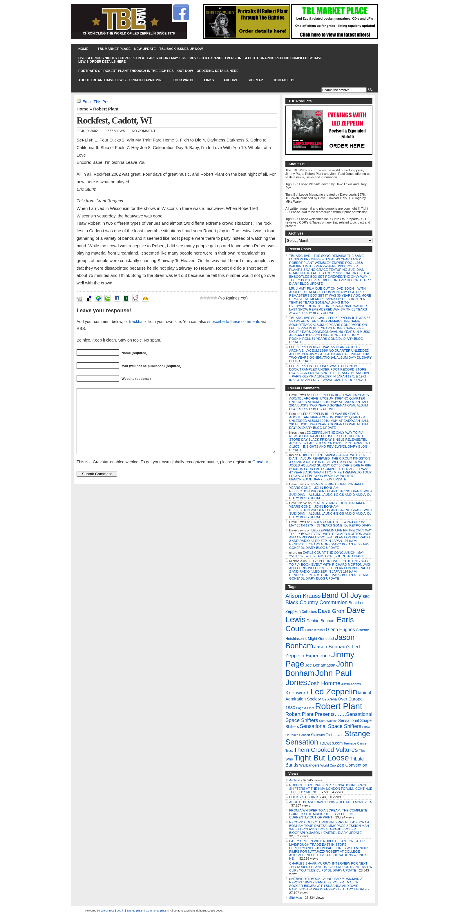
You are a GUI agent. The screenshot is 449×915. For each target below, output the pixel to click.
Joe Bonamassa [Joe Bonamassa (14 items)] (320, 665)
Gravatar (260, 475)
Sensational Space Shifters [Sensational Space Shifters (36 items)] (330, 726)
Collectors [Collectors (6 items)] (309, 612)
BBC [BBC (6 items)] (366, 597)
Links (209, 80)
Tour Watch (184, 80)
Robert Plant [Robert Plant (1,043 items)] (338, 706)
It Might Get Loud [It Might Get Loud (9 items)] (319, 638)
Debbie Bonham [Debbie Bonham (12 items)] (321, 620)
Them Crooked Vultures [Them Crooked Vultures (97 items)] (326, 749)
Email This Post (96, 101)
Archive (230, 80)
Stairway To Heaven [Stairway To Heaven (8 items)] (327, 735)
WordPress (107, 910)
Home (83, 48)
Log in (120, 910)
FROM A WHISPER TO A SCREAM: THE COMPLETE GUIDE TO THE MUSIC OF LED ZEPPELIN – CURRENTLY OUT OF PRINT (328, 814)
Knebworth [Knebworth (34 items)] (297, 693)
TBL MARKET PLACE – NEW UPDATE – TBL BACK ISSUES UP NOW (150, 48)
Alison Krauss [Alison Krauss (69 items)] (303, 596)
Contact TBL (284, 80)
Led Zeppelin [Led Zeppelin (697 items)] (333, 691)
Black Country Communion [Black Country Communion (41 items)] (316, 602)
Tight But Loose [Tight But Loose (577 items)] (321, 757)
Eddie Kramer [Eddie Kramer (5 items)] (315, 630)
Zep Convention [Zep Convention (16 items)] (352, 764)
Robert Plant (105, 109)
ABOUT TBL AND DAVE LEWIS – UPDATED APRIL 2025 (120, 80)
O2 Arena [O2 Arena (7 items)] (329, 699)
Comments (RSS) (157, 910)
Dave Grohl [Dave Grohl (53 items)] (332, 611)
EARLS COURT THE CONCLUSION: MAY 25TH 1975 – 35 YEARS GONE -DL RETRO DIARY (330, 523)
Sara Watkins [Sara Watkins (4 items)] (328, 720)
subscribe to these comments (233, 321)
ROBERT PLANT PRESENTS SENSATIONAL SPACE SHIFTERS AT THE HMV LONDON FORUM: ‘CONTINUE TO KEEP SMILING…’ (330, 788)
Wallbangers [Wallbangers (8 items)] (309, 765)
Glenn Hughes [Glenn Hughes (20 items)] (340, 629)
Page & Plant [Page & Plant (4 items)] (305, 708)
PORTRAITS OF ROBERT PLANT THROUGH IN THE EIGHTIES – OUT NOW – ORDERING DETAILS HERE (158, 70)
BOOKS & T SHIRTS (304, 797)
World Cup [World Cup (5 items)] (328, 765)
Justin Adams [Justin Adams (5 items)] (351, 684)
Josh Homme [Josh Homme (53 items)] (324, 683)
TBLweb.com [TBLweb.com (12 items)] (331, 743)
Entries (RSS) (135, 910)
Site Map (255, 80)
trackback (137, 321)
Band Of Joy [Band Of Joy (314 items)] (342, 595)
